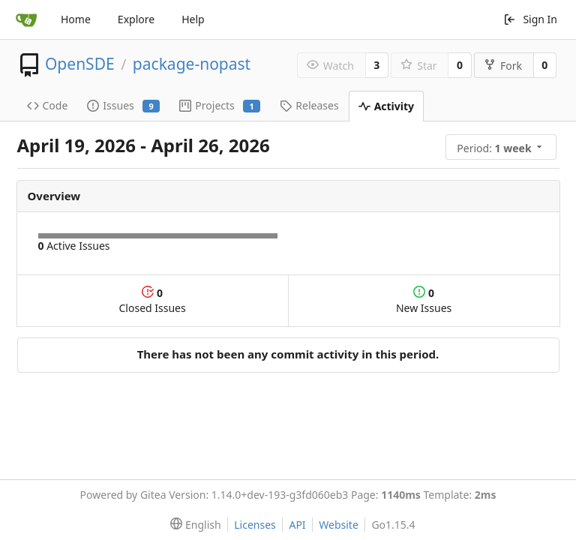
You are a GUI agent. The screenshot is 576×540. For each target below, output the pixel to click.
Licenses (255, 525)
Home (76, 19)
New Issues (424, 300)
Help (193, 19)
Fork (503, 65)
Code (47, 105)
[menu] (503, 147)
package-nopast (191, 63)
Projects (219, 105)
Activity (386, 106)
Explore (136, 19)
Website (338, 525)
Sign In (530, 19)
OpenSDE (80, 63)
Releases (309, 105)
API (297, 525)
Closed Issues (152, 300)
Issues (123, 105)
